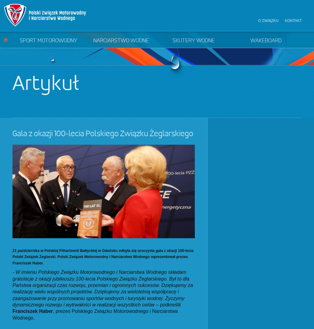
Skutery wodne (194, 41)
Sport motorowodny (48, 41)
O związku (268, 21)
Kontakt (293, 21)
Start (6, 40)
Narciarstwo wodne (121, 41)
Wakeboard (266, 41)
